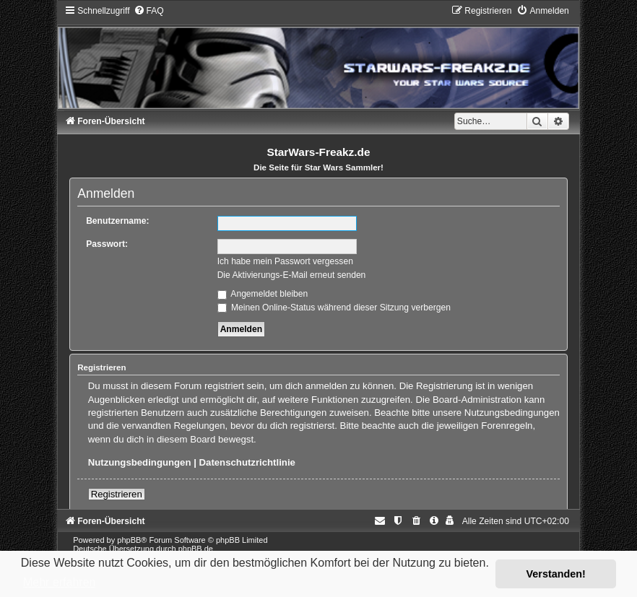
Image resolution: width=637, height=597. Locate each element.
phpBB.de (195, 548)
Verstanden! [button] (556, 574)
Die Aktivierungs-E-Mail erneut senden (291, 275)
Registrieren (116, 494)
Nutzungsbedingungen (139, 462)
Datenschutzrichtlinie (247, 462)
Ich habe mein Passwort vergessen (285, 261)
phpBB (129, 540)
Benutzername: (117, 221)
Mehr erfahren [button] (59, 582)
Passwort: (107, 244)
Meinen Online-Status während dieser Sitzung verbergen (334, 307)
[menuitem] (149, 11)
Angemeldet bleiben (262, 294)
